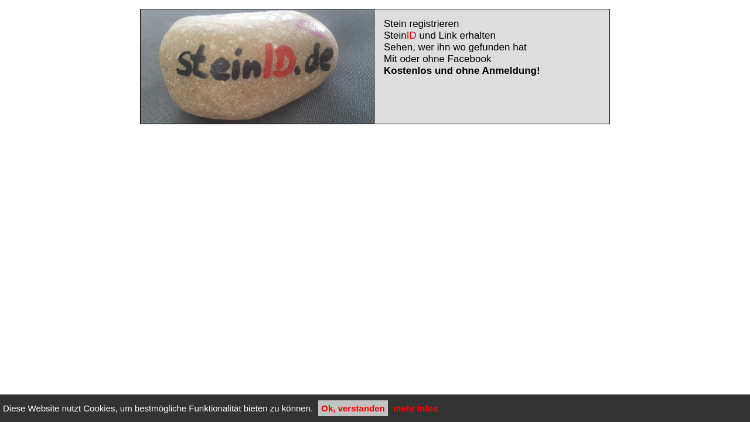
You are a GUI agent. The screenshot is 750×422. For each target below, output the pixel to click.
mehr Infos (415, 408)
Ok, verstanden (352, 408)
